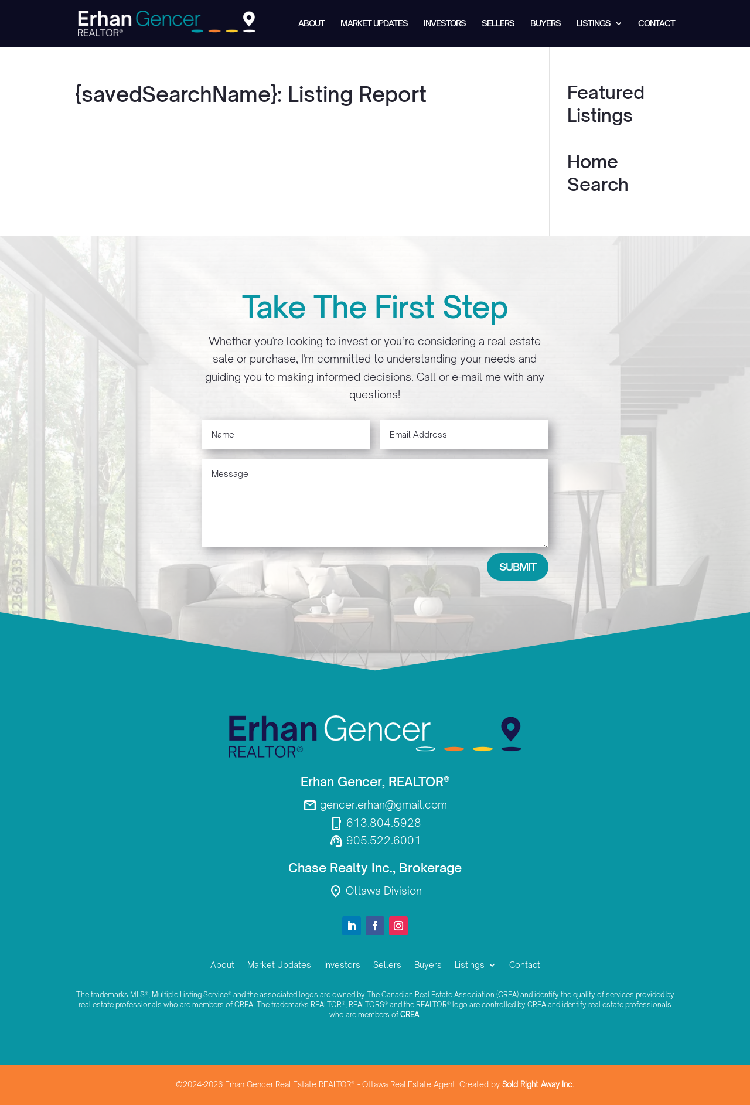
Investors (445, 23)
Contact (656, 23)
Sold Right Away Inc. (538, 1084)
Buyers (545, 23)
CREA (409, 1014)
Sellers (498, 23)
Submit (517, 566)
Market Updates (374, 23)
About (311, 23)
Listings (594, 23)
